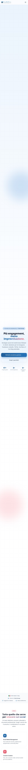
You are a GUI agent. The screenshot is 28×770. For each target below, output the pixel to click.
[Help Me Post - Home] (6, 2)
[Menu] (25, 2)
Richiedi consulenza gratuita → (14, 355)
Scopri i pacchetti (14, 360)
